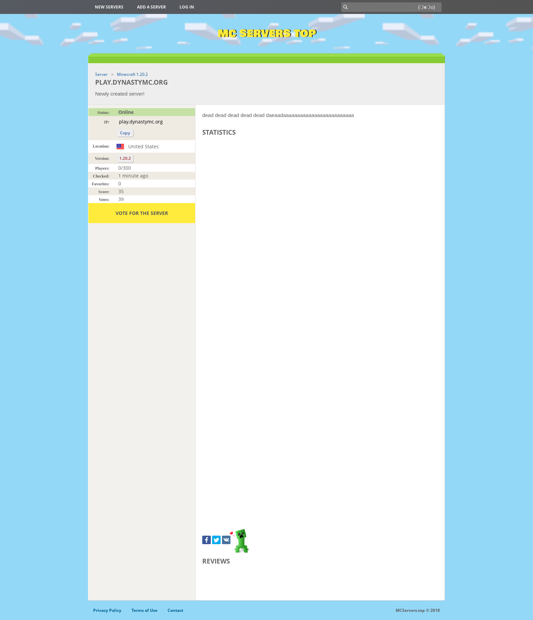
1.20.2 (125, 158)
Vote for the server (142, 213)
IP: (106, 122)
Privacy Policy (107, 610)
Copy (125, 133)
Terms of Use (144, 610)
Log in (186, 7)
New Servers (109, 7)
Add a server (151, 7)
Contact (175, 610)
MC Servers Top (267, 33)
